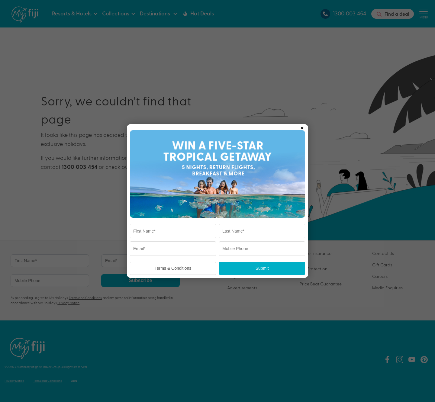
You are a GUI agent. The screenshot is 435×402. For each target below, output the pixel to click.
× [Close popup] (302, 127)
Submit (262, 268)
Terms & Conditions (173, 268)
